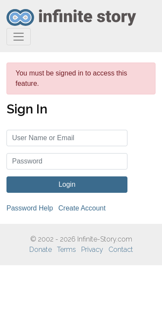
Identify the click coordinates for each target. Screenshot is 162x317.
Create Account (81, 208)
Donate (40, 249)
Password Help (29, 208)
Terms (66, 249)
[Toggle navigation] (18, 36)
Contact (120, 249)
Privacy (92, 249)
